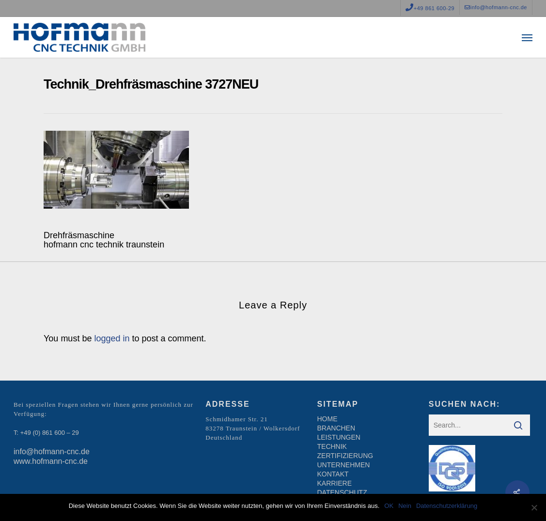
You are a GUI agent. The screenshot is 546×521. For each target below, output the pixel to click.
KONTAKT (333, 474)
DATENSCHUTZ (342, 492)
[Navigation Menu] (527, 37)
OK (388, 505)
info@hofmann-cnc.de (52, 451)
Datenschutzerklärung (446, 505)
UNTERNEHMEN (343, 465)
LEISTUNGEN (338, 437)
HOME (327, 419)
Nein (404, 505)
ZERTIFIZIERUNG (345, 456)
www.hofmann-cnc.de (51, 461)
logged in (111, 338)
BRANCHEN (336, 428)
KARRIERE (334, 483)
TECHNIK (332, 446)
